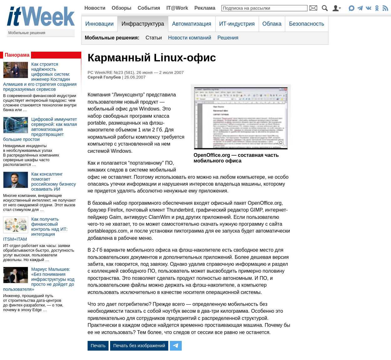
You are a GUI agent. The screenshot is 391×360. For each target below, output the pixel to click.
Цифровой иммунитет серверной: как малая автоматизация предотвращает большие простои (40, 129)
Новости (94, 8)
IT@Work (177, 8)
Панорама (17, 55)
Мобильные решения (26, 33)
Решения (227, 37)
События (149, 8)
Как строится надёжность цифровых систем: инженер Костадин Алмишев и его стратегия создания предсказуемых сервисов (40, 77)
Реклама (204, 8)
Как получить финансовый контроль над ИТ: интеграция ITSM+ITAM (35, 229)
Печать (98, 345)
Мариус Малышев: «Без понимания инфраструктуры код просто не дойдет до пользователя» (38, 279)
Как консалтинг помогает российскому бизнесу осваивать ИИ (53, 182)
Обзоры (121, 8)
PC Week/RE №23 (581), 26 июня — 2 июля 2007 (136, 72)
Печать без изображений (139, 345)
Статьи (154, 37)
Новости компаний (189, 37)
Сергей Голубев (104, 77)
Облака (272, 24)
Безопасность (306, 24)
